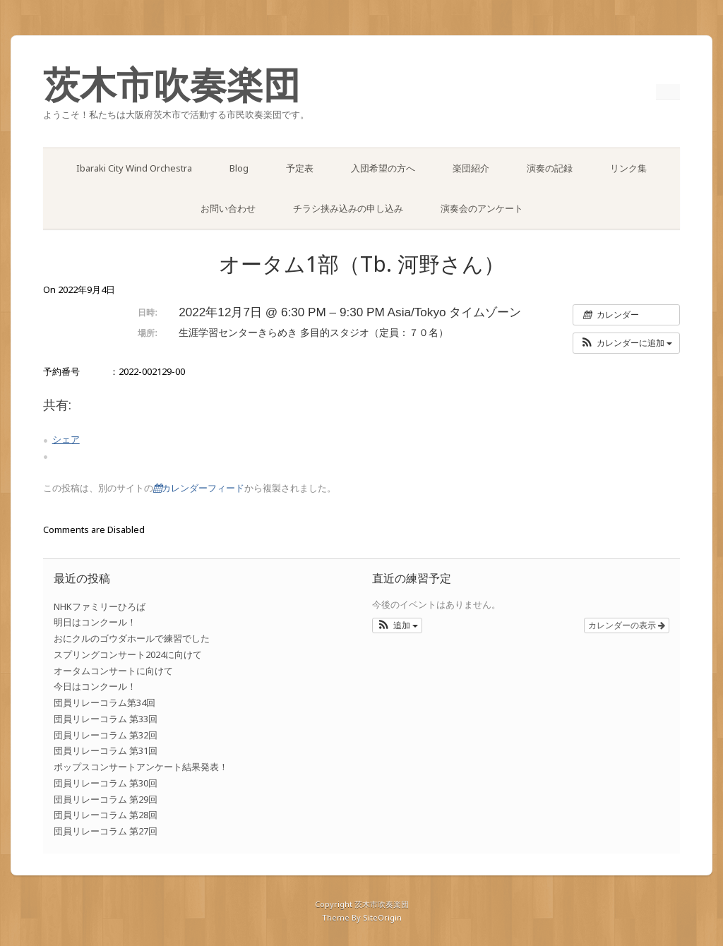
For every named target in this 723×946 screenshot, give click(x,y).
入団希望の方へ (383, 168)
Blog (239, 168)
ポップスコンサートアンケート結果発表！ (141, 766)
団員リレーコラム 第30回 (105, 783)
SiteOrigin (382, 917)
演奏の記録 (550, 168)
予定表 (299, 168)
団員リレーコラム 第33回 (105, 718)
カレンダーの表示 (626, 625)
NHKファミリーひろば (99, 606)
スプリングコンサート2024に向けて (128, 654)
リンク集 (628, 168)
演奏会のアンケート (482, 208)
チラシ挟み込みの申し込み (348, 208)
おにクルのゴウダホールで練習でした (132, 638)
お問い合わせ (228, 208)
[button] (626, 343)
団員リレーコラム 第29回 (105, 799)
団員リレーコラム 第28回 (105, 814)
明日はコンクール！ (95, 622)
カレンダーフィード (198, 488)
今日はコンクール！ (95, 686)
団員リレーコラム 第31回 (105, 750)
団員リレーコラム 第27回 (105, 831)
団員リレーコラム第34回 (104, 702)
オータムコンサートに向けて (113, 670)
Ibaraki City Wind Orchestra (134, 168)
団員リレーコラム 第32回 (105, 735)
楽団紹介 (471, 168)
